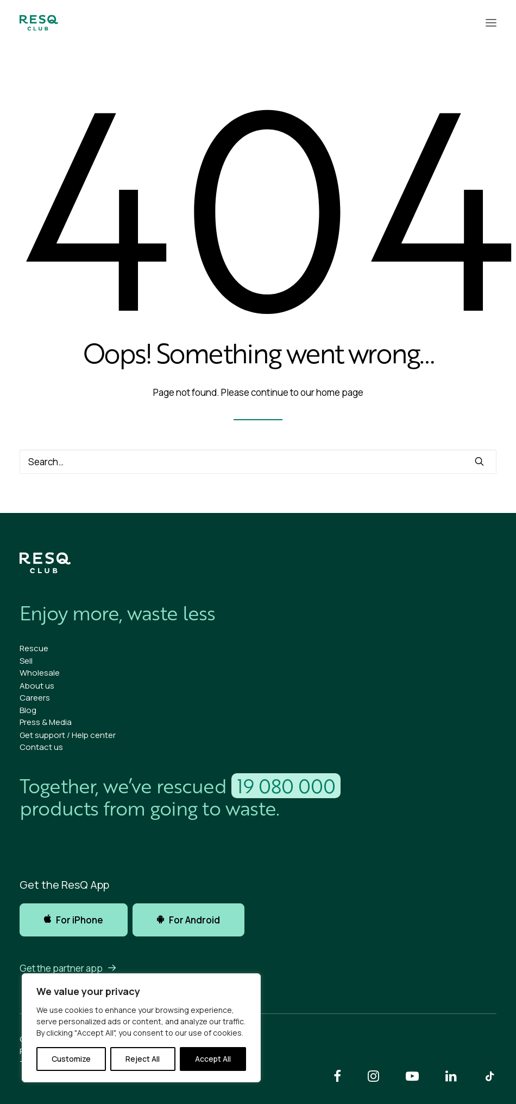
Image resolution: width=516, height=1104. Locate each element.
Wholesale (40, 672)
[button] (491, 23)
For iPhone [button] (73, 920)
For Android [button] (188, 920)
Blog (28, 710)
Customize (71, 1059)
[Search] (258, 462)
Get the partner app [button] (68, 968)
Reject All (142, 1059)
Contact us (41, 747)
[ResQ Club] (39, 23)
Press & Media (46, 722)
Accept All (213, 1059)
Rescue (34, 648)
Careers (35, 697)
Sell (26, 660)
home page (339, 392)
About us (37, 685)
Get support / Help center (68, 735)
